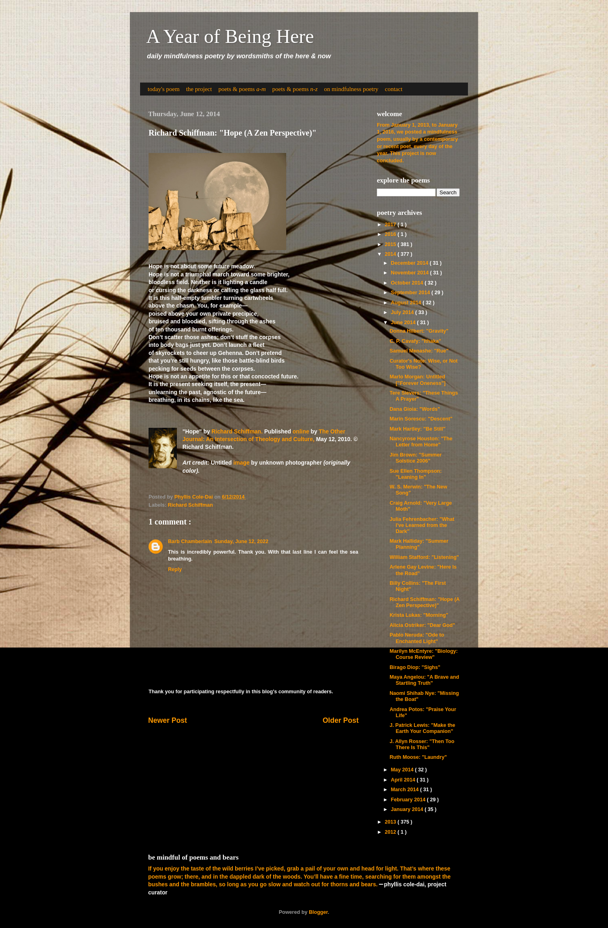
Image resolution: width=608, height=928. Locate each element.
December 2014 (410, 263)
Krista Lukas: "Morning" (418, 615)
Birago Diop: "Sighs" (414, 667)
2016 (391, 234)
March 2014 (405, 789)
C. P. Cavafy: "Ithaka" (415, 341)
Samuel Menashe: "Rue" (419, 351)
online (301, 431)
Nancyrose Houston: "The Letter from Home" (420, 442)
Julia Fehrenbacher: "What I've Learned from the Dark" (421, 525)
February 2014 (409, 800)
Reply (175, 569)
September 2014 (411, 292)
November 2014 (410, 273)
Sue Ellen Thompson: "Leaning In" (415, 474)
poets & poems (242, 89)
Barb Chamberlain (190, 541)
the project (199, 89)
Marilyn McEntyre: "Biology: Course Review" (423, 654)
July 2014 (403, 312)
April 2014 (404, 780)
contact (393, 89)
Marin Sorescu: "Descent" (420, 419)
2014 (391, 254)
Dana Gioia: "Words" (414, 409)
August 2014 (407, 303)
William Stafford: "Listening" (424, 557)
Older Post (341, 720)
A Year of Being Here (230, 36)
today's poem (164, 89)
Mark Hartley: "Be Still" (417, 429)
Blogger (318, 912)
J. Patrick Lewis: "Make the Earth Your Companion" (422, 728)
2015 (391, 244)
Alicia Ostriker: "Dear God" (422, 625)
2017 (391, 224)
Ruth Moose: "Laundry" (417, 757)
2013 (391, 822)
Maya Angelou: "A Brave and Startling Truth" (424, 680)
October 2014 (408, 283)
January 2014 (408, 809)
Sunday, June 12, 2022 (241, 541)
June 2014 (404, 322)
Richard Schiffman (190, 505)
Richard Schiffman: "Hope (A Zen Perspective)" (424, 602)
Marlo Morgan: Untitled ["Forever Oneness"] (417, 380)
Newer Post (167, 720)
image (241, 462)
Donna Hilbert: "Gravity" (419, 331)
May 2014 (403, 770)
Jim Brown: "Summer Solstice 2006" (415, 458)
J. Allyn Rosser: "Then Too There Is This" (421, 744)
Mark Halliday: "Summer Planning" (418, 544)
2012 (391, 832)
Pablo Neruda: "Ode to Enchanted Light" (416, 638)
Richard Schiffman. (237, 431)
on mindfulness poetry (351, 89)
